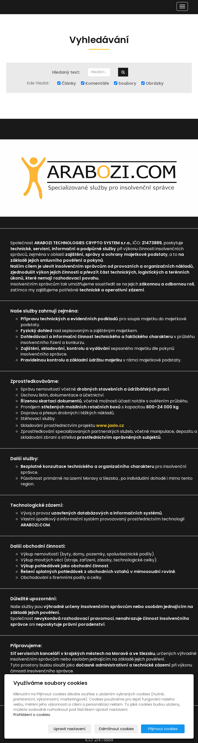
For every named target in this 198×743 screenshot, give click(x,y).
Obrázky (152, 83)
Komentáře (95, 83)
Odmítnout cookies (123, 728)
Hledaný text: (66, 72)
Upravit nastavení (80, 728)
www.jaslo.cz (112, 425)
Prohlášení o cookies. (32, 714)
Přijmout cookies (165, 728)
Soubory (125, 83)
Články (66, 83)
